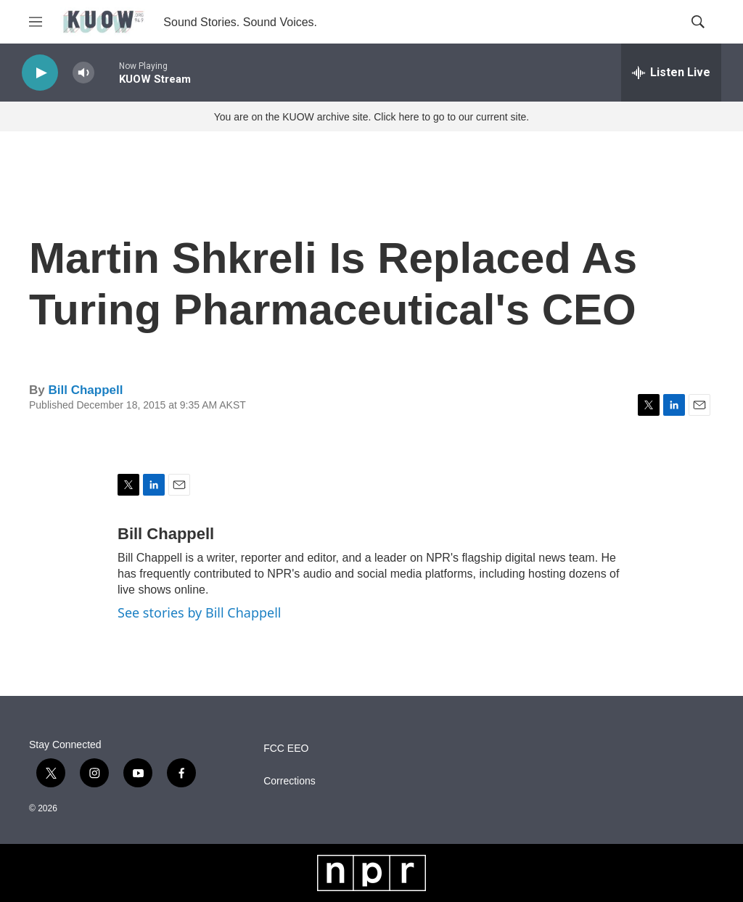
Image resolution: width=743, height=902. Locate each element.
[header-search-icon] (698, 21)
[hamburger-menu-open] (35, 21)
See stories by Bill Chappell (199, 612)
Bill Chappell (85, 390)
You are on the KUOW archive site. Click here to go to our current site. (371, 117)
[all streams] (671, 73)
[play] (40, 73)
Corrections (289, 781)
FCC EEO (285, 748)
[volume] (83, 73)
